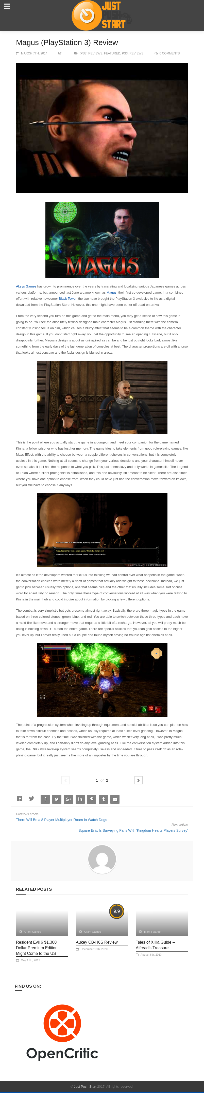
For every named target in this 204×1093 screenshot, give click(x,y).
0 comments (170, 53)
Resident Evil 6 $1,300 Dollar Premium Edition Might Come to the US (37, 948)
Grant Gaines (32, 931)
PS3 (125, 53)
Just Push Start (85, 1086)
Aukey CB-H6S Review (97, 942)
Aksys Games (26, 286)
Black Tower (67, 298)
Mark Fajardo (152, 931)
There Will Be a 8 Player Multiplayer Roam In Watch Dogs (61, 820)
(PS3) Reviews (91, 53)
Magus (111, 292)
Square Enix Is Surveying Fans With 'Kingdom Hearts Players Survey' (133, 830)
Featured (112, 53)
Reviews (136, 53)
